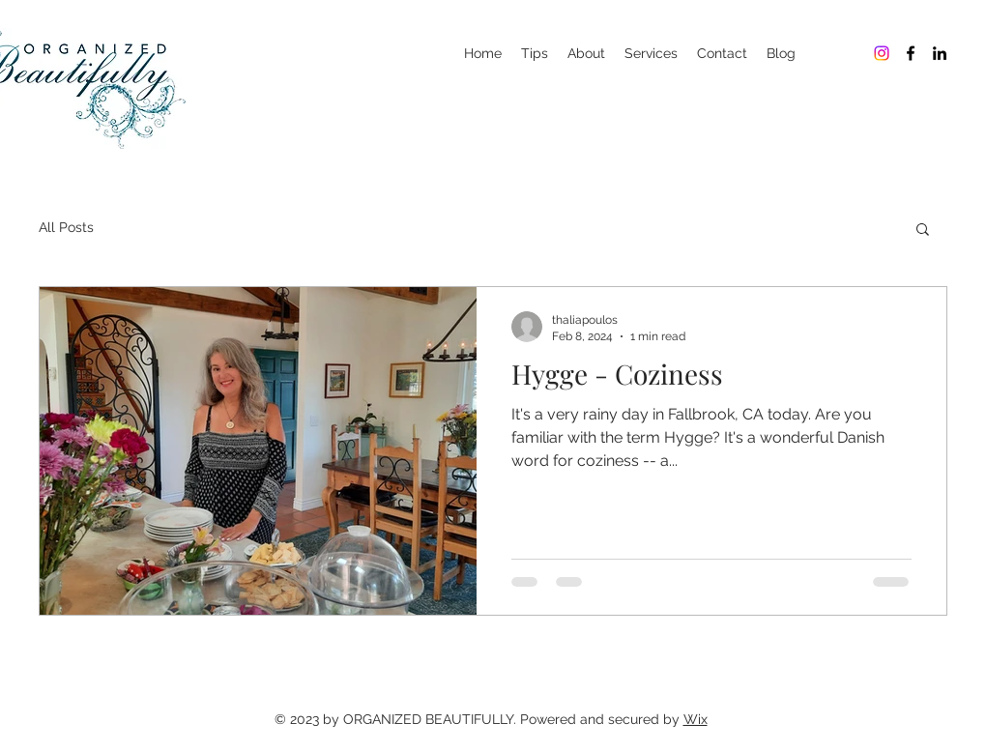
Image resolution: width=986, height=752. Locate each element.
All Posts (66, 227)
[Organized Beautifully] (881, 53)
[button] (923, 230)
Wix (695, 719)
